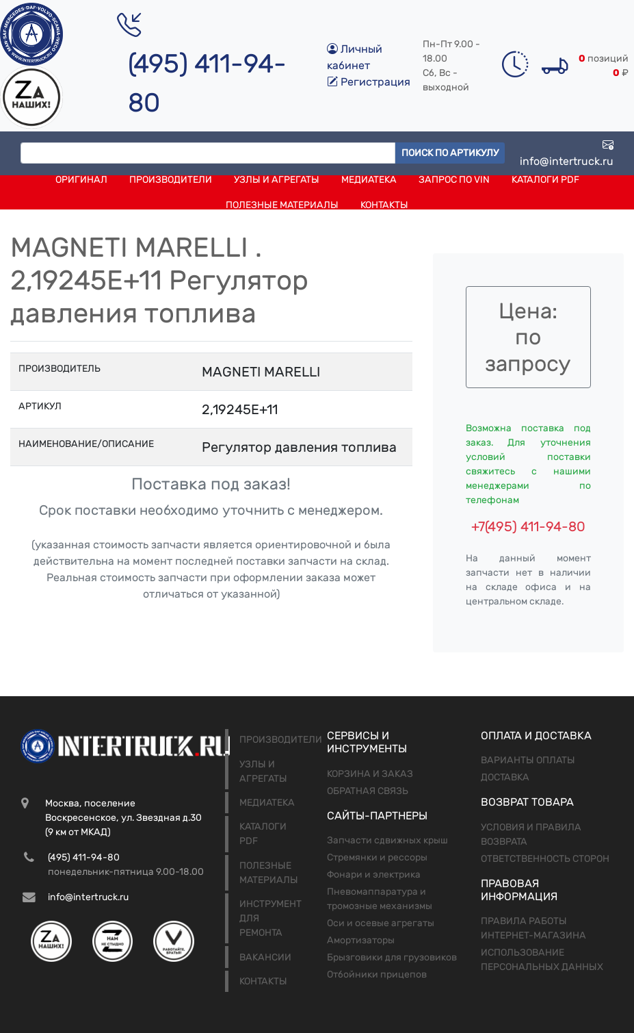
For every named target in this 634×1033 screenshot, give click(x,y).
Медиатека (369, 180)
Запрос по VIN (454, 180)
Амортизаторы (361, 940)
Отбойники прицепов (377, 974)
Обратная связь (367, 791)
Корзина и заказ (370, 774)
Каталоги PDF (545, 180)
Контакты (384, 205)
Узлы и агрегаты (276, 180)
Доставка (505, 777)
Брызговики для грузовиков (392, 957)
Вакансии (265, 957)
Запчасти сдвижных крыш (387, 840)
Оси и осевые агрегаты (380, 923)
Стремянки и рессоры (377, 857)
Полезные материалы (282, 205)
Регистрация (368, 81)
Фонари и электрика (374, 874)
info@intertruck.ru (566, 153)
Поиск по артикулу (450, 153)
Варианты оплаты (528, 760)
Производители (170, 180)
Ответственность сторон (545, 859)
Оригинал (81, 180)
